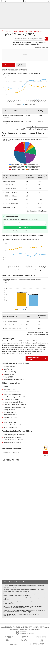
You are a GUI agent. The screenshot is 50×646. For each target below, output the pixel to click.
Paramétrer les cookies (18, 627)
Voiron (15, 44)
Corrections (46, 627)
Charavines (23, 42)
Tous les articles (35, 627)
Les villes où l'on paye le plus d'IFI (38, 332)
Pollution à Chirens (9, 420)
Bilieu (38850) (8, 369)
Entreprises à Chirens (10, 427)
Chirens (40, 31)
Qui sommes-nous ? (10, 626)
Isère (35, 31)
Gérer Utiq (27, 627)
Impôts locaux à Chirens (36, 358)
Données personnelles (6, 627)
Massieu (42, 42)
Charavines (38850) (10, 366)
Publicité (31, 626)
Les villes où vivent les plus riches (37, 211)
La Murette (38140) (10, 372)
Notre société (24, 626)
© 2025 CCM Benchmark (34, 629)
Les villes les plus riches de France (37, 127)
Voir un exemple (44, 455)
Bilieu (29, 42)
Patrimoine (8, 31)
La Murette (36, 42)
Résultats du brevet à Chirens (13, 439)
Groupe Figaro (23, 629)
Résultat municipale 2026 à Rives (14, 434)
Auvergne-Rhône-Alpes (25, 31)
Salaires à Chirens (9, 389)
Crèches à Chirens (10, 412)
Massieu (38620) (9, 374)
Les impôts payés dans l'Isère (13, 379)
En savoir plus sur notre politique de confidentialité (15, 230)
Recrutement (42, 626)
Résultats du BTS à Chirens (12, 442)
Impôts (15, 31)
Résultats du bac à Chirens (12, 437)
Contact (36, 626)
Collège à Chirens (9, 409)
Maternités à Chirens (10, 414)
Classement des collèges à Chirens (15, 404)
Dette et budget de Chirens (12, 394)
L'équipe (18, 626)
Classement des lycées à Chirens (14, 407)
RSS (41, 627)
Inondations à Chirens (11, 422)
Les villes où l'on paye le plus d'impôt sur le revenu (32, 129)
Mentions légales (14, 629)
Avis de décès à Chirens (11, 399)
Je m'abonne (23, 227)
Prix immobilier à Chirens (11, 392)
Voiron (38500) (8, 377)
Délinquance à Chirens (11, 417)
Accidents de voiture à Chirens (13, 402)
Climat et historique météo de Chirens (16, 397)
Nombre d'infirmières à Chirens (14, 425)
